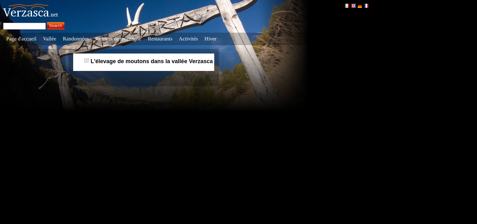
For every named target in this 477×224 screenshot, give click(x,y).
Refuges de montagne (118, 39)
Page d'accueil (21, 39)
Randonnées (76, 39)
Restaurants (160, 39)
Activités (188, 39)
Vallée (49, 39)
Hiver (211, 39)
